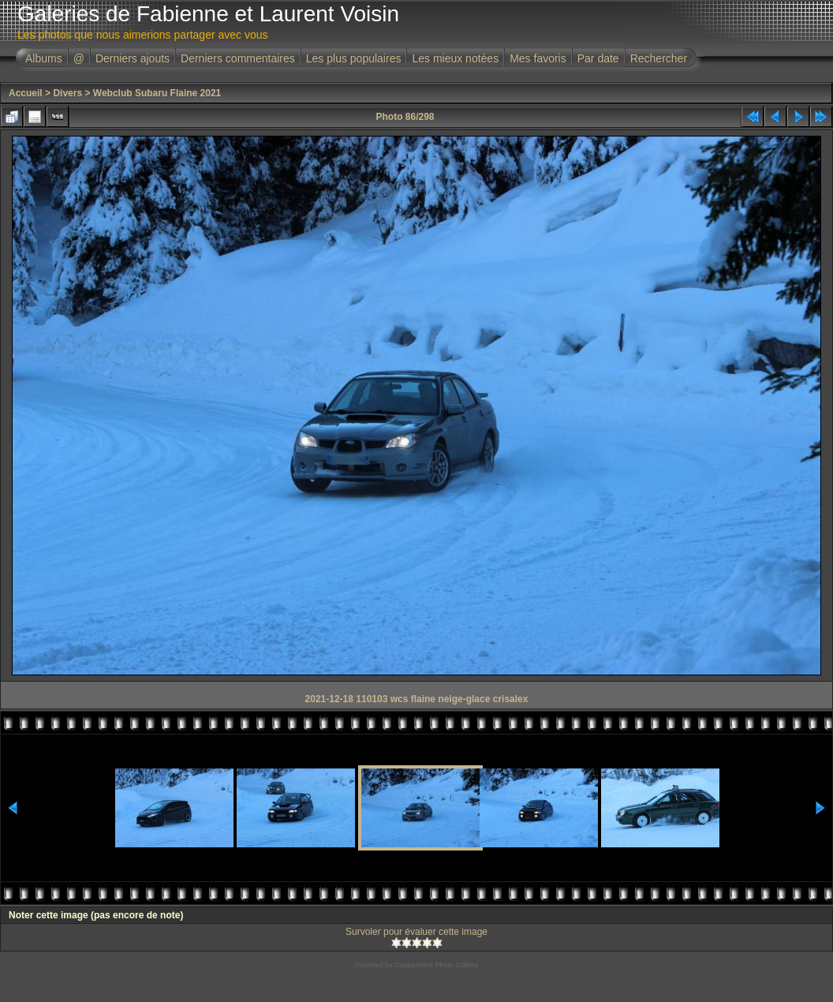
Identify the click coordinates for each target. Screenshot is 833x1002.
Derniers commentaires (238, 58)
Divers (67, 93)
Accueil (26, 93)
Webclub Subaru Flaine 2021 (157, 93)
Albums (43, 58)
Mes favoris (538, 58)
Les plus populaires (354, 58)
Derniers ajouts (132, 58)
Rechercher (658, 58)
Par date (598, 58)
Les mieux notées (455, 58)
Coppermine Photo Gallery (436, 965)
